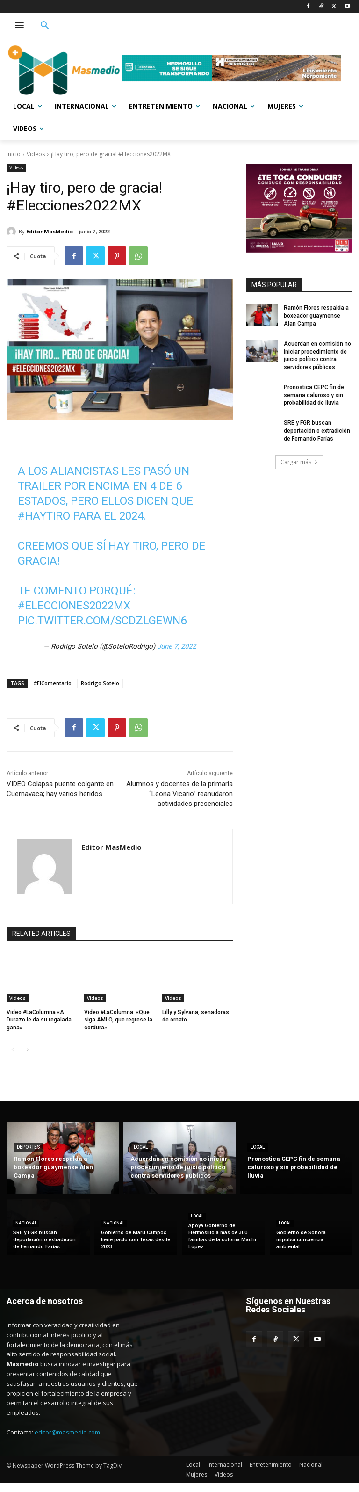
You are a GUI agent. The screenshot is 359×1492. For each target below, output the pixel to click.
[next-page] (27, 1050)
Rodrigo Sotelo (100, 683)
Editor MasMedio (49, 231)
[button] (45, 25)
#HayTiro (44, 515)
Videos (36, 154)
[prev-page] (12, 1050)
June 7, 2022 (176, 646)
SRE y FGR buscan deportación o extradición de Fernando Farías (317, 431)
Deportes (28, 1147)
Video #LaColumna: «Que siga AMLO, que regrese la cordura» (118, 1020)
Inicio (14, 154)
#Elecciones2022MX (74, 605)
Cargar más (299, 462)
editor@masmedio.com (67, 1432)
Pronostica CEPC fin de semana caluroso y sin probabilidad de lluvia (314, 395)
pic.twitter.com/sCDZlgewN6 (102, 620)
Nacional (26, 1223)
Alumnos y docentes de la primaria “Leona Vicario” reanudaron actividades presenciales (179, 794)
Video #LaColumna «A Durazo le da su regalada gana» (39, 1020)
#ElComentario (53, 683)
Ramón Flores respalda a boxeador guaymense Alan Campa (316, 315)
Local (141, 1147)
